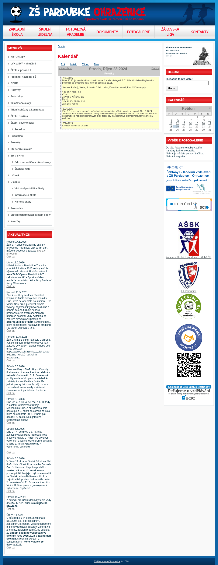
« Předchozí (65, 68)
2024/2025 (68, 78)
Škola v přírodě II (21, 70)
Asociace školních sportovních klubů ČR (188, 257)
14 (190, 123)
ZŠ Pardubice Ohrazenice (107, 561)
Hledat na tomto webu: (179, 79)
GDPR (14, 83)
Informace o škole (25, 195)
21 (190, 126)
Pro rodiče (17, 208)
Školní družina (19, 116)
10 (209, 120)
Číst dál (11, 256)
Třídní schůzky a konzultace (27, 109)
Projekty (16, 142)
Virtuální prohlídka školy (29, 188)
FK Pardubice (189, 291)
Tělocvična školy (21, 103)
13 (183, 123)
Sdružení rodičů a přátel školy (33, 162)
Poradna (20, 129)
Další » (155, 68)
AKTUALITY (18, 57)
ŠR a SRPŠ (17, 155)
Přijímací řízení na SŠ (23, 76)
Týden (85, 64)
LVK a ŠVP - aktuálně (23, 63)
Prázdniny (17, 96)
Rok (63, 64)
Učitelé (15, 175)
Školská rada (22, 168)
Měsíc (73, 64)
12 (177, 123)
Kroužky (16, 221)
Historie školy (23, 201)
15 (196, 123)
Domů (61, 46)
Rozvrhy (16, 89)
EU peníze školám (21, 149)
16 (203, 123)
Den (96, 64)
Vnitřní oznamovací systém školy (31, 214)
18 (170, 126)
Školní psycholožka (22, 122)
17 (209, 123)
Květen (188, 108)
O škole (15, 181)
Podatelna (17, 135)
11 (170, 123)
